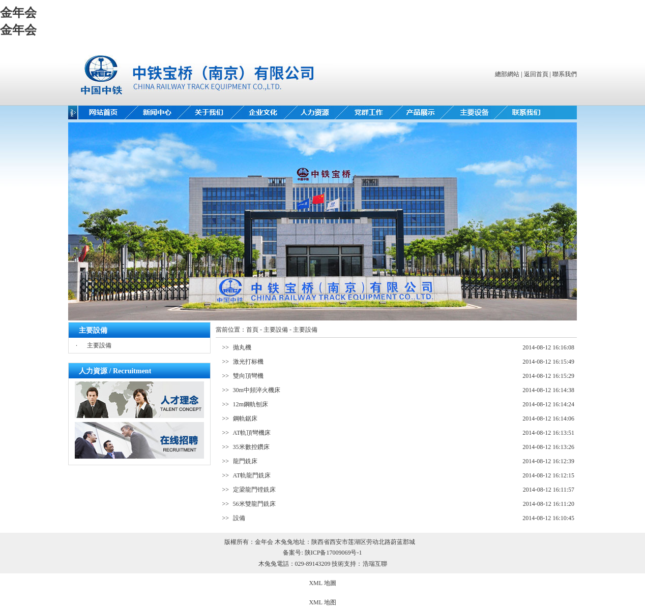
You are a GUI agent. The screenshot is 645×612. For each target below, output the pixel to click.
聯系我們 (564, 74)
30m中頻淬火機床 (256, 390)
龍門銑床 (245, 461)
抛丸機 (242, 347)
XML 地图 (322, 602)
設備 (239, 518)
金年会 (18, 12)
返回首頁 (536, 74)
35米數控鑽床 (251, 446)
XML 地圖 (322, 583)
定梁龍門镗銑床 (254, 489)
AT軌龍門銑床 (252, 475)
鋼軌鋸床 (245, 418)
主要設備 (99, 345)
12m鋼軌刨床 (250, 404)
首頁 (252, 329)
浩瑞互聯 (375, 563)
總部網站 (507, 74)
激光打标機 (248, 361)
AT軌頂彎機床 (252, 432)
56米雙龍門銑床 (254, 503)
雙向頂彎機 (248, 375)
